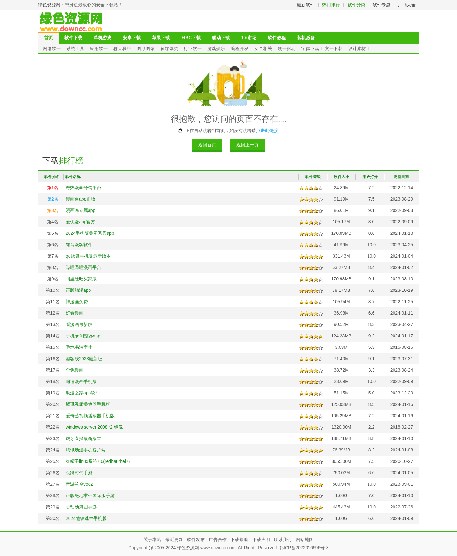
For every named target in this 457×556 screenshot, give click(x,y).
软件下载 (73, 37)
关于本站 (152, 539)
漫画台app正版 (80, 198)
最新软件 (306, 4)
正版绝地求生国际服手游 (90, 495)
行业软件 (193, 48)
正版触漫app (78, 290)
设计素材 (357, 48)
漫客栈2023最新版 (84, 358)
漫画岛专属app (80, 210)
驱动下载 (221, 37)
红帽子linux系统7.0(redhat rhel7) (98, 461)
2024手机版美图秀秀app (90, 233)
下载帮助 (239, 539)
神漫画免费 (77, 301)
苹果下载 (161, 37)
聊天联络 (122, 48)
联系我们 (283, 539)
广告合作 (218, 539)
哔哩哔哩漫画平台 (83, 267)
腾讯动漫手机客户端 (86, 449)
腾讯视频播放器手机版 (88, 404)
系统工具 (75, 48)
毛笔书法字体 (79, 347)
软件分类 (356, 4)
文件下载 (334, 48)
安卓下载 (132, 37)
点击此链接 (267, 130)
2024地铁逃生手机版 (86, 518)
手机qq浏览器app (83, 335)
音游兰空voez (79, 484)
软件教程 (277, 37)
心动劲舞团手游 (81, 506)
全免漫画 (74, 370)
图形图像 (146, 48)
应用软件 (99, 48)
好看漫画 (74, 313)
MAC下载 (191, 37)
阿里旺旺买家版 (81, 278)
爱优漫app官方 (80, 221)
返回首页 (207, 144)
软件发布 (196, 539)
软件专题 (381, 4)
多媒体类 (169, 48)
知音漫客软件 (79, 244)
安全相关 (263, 48)
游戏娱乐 (216, 48)
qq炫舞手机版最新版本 (88, 256)
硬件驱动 (287, 48)
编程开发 (240, 48)
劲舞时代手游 (79, 472)
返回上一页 (247, 144)
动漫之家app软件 (83, 392)
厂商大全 (407, 4)
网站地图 (305, 539)
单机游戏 (102, 37)
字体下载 (310, 48)
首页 (48, 37)
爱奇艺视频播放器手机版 (90, 415)
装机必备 (306, 37)
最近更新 (174, 539)
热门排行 (331, 4)
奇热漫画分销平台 (83, 187)
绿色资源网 (49, 4)
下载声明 (261, 539)
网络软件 (52, 48)
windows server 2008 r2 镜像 (94, 427)
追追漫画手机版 (81, 381)
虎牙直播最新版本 (83, 438)
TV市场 (248, 37)
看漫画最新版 (79, 324)
